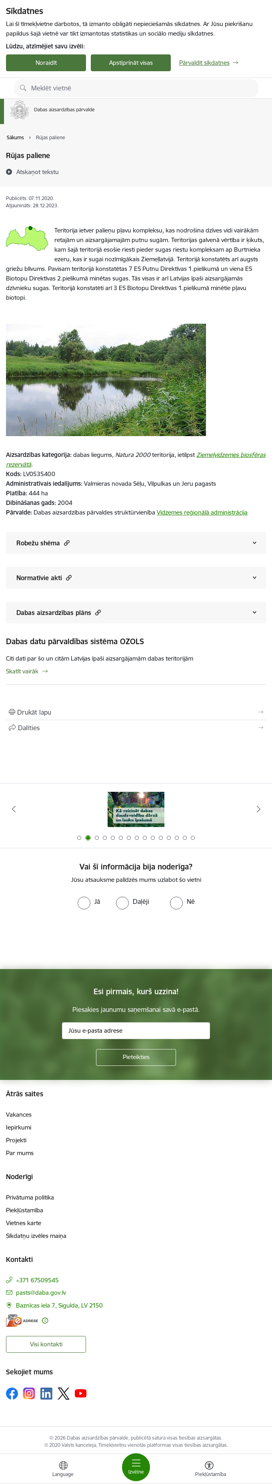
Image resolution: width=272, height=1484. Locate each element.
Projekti (16, 1140)
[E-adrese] (22, 1320)
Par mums (20, 1153)
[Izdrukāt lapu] (136, 712)
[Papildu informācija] (45, 1321)
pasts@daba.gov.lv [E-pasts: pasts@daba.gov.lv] (41, 1292)
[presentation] (67, 939)
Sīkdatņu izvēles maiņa (36, 1236)
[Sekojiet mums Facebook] (12, 1394)
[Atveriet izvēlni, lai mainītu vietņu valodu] (63, 1470)
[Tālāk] (258, 809)
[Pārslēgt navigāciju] (136, 1467)
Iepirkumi (18, 1127)
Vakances (19, 1114)
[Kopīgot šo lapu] (136, 727)
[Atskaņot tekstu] (37, 171)
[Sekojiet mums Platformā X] (64, 1394)
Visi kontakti (46, 1344)
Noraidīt (46, 62)
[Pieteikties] (136, 1057)
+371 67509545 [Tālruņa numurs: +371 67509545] (37, 1280)
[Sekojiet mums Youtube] (81, 1393)
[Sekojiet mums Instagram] (29, 1393)
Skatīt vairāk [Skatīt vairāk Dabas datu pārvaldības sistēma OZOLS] (22, 671)
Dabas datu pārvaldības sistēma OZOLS (75, 641)
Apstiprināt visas (131, 62)
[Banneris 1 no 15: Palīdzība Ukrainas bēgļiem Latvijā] (136, 809)
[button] (66, 543)
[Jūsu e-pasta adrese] (136, 1030)
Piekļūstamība (24, 1210)
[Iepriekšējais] (13, 809)
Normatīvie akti (44, 577)
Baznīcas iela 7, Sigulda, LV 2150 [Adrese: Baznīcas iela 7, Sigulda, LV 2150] (59, 1305)
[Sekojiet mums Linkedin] (46, 1394)
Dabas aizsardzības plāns (58, 612)
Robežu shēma (43, 543)
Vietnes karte (23, 1223)
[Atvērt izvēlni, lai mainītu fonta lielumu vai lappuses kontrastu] (209, 1470)
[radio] (89, 901)
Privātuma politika (30, 1197)
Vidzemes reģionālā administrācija (202, 512)
